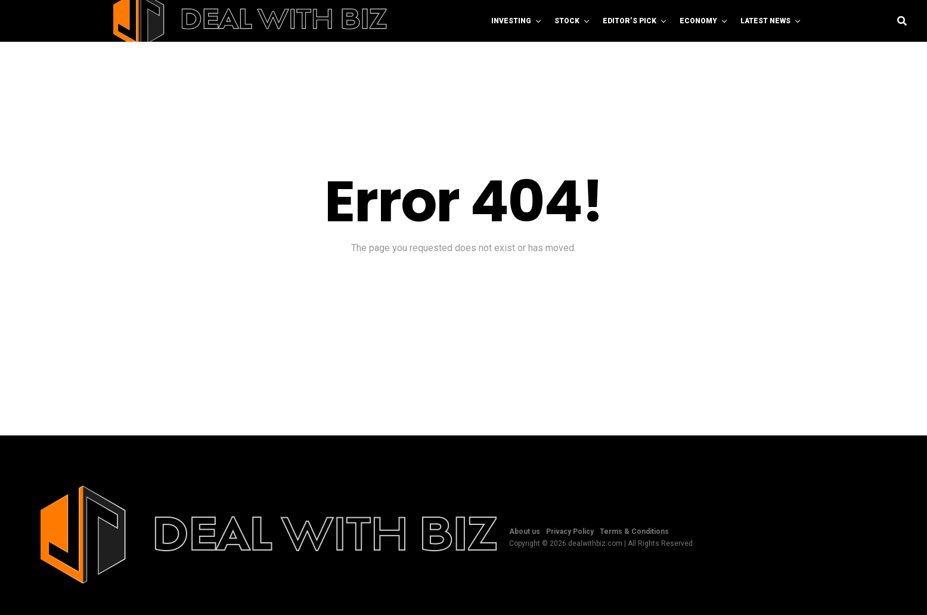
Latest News (765, 21)
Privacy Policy (570, 531)
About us (524, 531)
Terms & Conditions (634, 531)
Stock (566, 21)
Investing (511, 21)
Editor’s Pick (629, 21)
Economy (698, 21)
